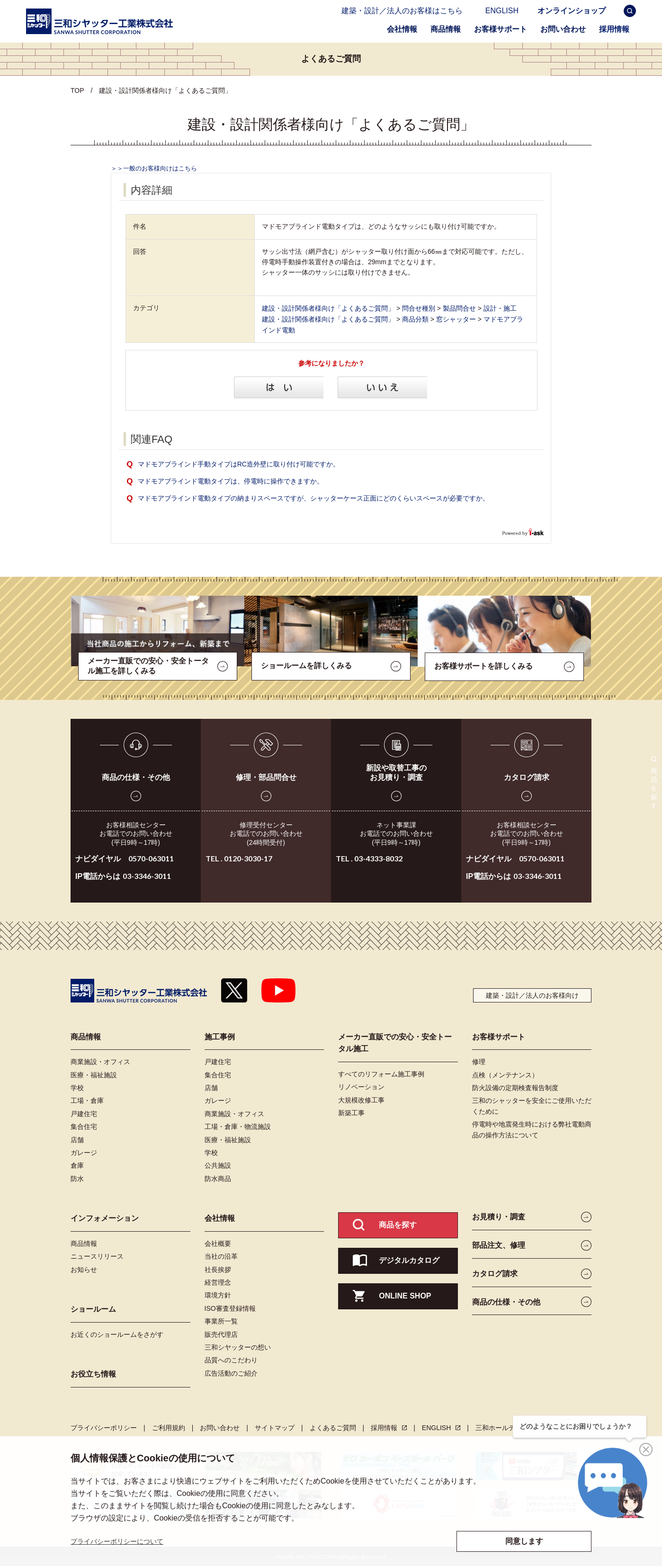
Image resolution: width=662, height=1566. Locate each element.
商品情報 (445, 29)
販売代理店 (221, 1333)
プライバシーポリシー (104, 1427)
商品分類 (415, 318)
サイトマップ (275, 1427)
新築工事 (351, 1112)
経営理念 (218, 1281)
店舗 (77, 1139)
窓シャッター (456, 318)
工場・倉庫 (87, 1099)
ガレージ (84, 1151)
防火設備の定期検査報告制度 (515, 1087)
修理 (478, 1061)
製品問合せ (459, 308)
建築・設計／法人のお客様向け (532, 994)
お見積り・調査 (498, 1216)
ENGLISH (506, 12)
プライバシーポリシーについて (117, 1541)
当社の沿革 (221, 1255)
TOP (77, 90)
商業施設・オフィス (100, 1061)
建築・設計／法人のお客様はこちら (402, 11)
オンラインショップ (571, 12)
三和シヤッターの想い (238, 1346)
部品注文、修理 (498, 1244)
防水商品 (218, 1177)
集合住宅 (84, 1125)
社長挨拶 (218, 1268)
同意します (524, 1541)
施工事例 (220, 1036)
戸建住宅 (84, 1113)
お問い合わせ (563, 29)
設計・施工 (500, 308)
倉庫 (77, 1164)
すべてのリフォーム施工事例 (381, 1073)
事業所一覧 (221, 1320)
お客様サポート (500, 29)
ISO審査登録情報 (230, 1307)
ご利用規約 (168, 1427)
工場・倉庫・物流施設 (238, 1125)
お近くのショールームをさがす (117, 1333)
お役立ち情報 (93, 1373)
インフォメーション (105, 1217)
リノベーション (361, 1086)
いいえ (384, 386)
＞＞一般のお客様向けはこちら (154, 168)
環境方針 (218, 1294)
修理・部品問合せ (266, 776)
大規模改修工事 (361, 1099)
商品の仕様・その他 (136, 776)
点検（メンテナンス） (505, 1074)
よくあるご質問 (333, 1427)
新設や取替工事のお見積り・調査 (396, 771)
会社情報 (402, 29)
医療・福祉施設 (94, 1074)
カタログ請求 (526, 776)
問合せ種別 (418, 308)
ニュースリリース (97, 1255)
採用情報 (617, 28)
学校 (77, 1087)
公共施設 (218, 1164)
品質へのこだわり (231, 1359)
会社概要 (218, 1242)
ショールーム (93, 1308)
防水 (77, 1177)
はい (279, 386)
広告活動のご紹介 (231, 1372)
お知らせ (84, 1268)
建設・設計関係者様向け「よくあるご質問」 (328, 308)
